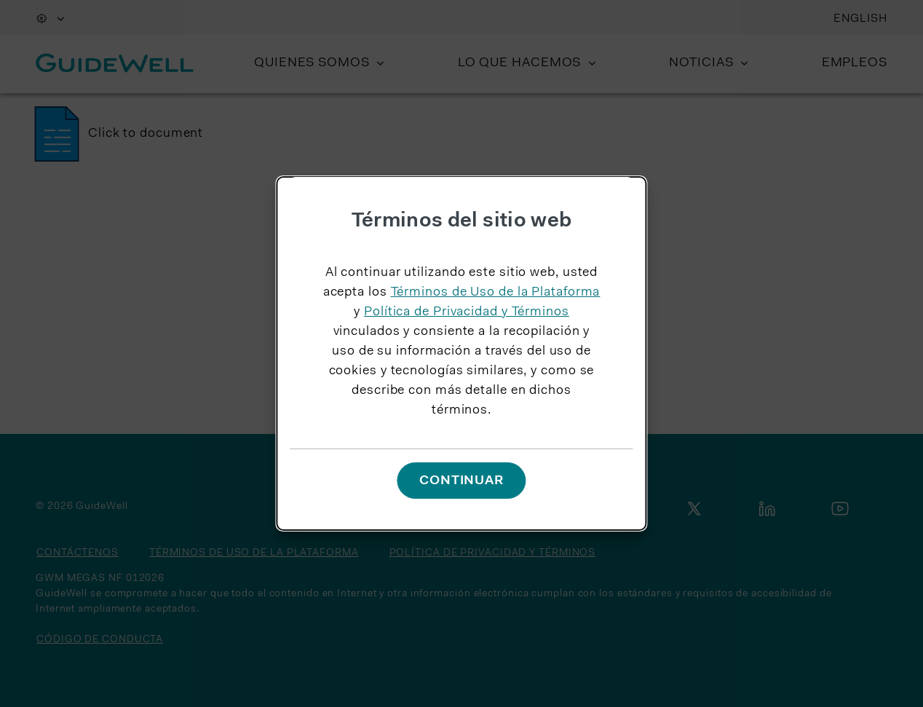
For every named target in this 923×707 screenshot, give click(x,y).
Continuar (461, 481)
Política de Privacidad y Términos (466, 312)
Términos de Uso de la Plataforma (496, 292)
